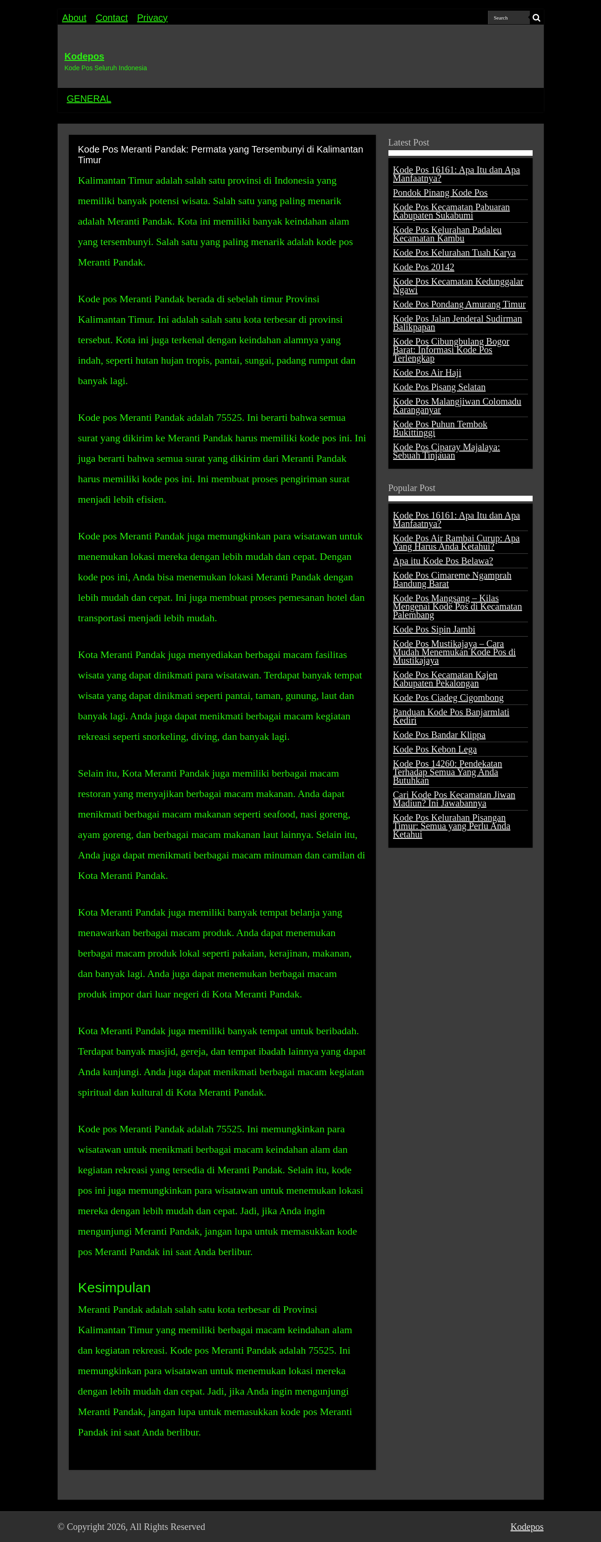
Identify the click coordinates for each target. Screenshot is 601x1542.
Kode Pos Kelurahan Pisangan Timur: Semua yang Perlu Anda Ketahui (452, 825)
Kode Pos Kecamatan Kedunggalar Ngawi (458, 285)
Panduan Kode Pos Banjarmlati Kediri (451, 716)
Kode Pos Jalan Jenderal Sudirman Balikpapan (457, 322)
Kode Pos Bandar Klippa (439, 735)
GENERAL (89, 98)
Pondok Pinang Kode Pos (440, 192)
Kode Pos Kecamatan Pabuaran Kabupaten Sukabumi (451, 211)
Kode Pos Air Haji (427, 372)
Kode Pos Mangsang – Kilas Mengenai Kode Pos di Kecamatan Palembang (457, 606)
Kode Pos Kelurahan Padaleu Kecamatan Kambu (447, 234)
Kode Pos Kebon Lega (435, 749)
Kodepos (85, 56)
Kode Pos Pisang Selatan (439, 387)
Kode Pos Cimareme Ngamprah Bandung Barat (452, 579)
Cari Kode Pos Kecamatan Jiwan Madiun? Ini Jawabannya (454, 799)
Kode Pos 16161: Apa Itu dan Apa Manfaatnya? (456, 174)
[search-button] (537, 18)
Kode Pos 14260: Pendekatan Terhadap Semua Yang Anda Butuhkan (447, 771)
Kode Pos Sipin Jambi (434, 629)
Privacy (152, 18)
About (74, 18)
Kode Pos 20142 (423, 267)
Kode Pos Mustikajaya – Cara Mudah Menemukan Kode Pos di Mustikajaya (454, 651)
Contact (112, 18)
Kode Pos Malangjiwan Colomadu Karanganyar (457, 405)
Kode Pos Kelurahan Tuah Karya (454, 252)
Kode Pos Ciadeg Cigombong (448, 697)
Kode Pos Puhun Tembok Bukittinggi (440, 428)
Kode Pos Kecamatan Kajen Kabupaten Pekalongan (445, 679)
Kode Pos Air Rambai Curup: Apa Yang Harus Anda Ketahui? (456, 542)
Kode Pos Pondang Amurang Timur (459, 304)
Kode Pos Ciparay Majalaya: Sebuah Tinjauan (447, 451)
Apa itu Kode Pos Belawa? (443, 561)
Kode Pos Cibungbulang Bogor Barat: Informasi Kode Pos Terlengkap (451, 349)
